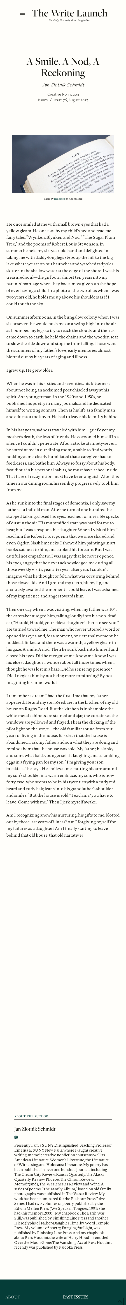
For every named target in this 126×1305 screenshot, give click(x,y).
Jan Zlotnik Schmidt (35, 1128)
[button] (24, 14)
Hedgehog (59, 198)
